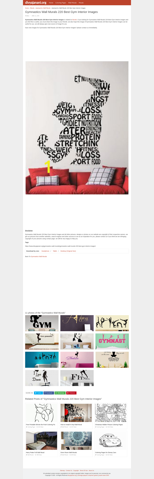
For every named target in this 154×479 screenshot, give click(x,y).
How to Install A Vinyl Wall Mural (71, 424)
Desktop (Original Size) (68, 251)
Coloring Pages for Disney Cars (105, 452)
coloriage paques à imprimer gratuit (87, 475)
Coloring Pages (60, 3)
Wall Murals (72, 3)
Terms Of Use (84, 470)
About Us (91, 470)
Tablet (55, 251)
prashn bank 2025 (104, 475)
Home (51, 3)
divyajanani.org (35, 2)
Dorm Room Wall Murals (69, 452)
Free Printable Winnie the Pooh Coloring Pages (41, 424)
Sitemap (62, 470)
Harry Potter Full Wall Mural (35, 452)
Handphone (45, 251)
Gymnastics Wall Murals (39, 256)
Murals (81, 3)
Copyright (76, 470)
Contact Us (69, 470)
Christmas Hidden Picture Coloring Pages (109, 424)
